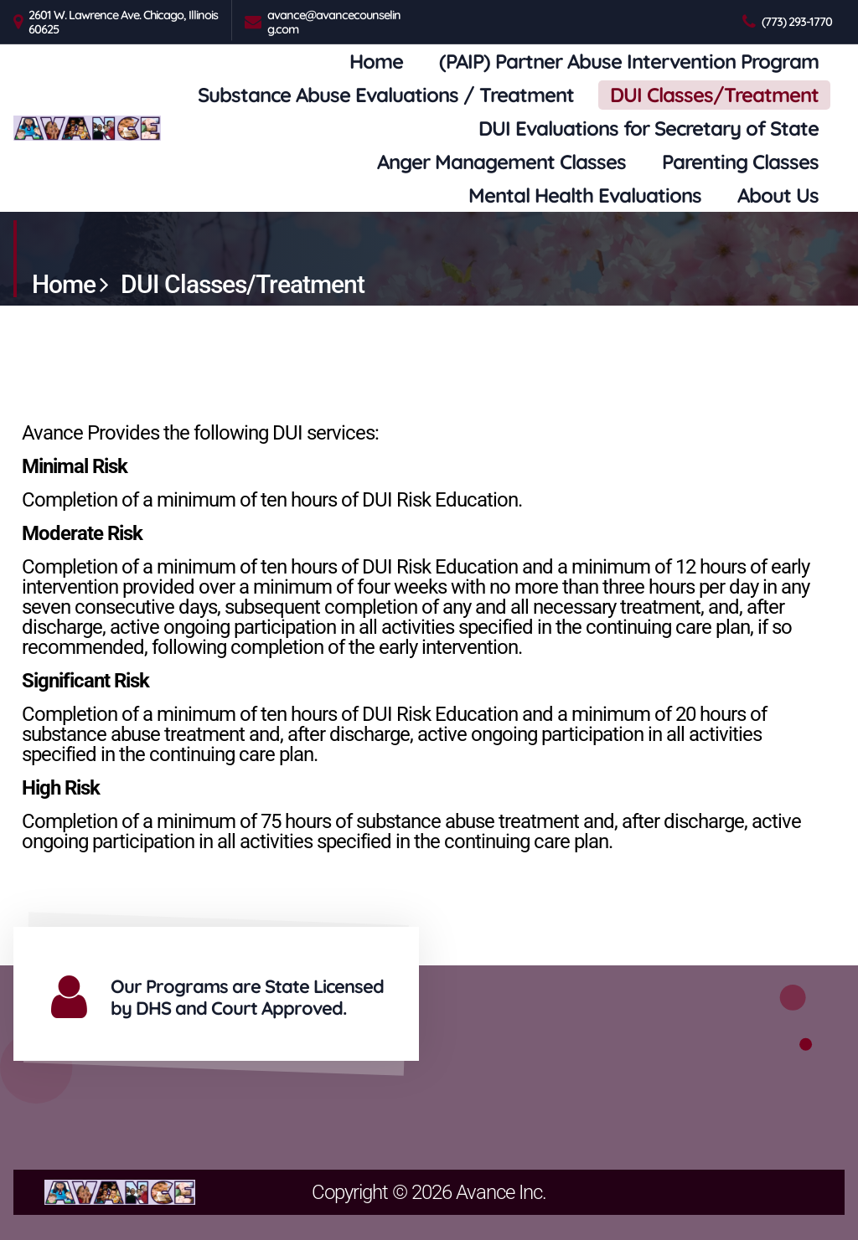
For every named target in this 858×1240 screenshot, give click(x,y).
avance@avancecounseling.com (334, 22)
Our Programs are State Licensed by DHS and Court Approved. (247, 997)
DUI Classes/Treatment (714, 94)
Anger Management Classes (501, 161)
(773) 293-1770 (797, 21)
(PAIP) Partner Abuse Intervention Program (629, 61)
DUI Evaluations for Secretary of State (648, 128)
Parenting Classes (740, 161)
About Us (778, 195)
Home (376, 61)
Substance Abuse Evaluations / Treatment (386, 94)
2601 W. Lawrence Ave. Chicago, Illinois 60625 (123, 22)
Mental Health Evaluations (584, 195)
